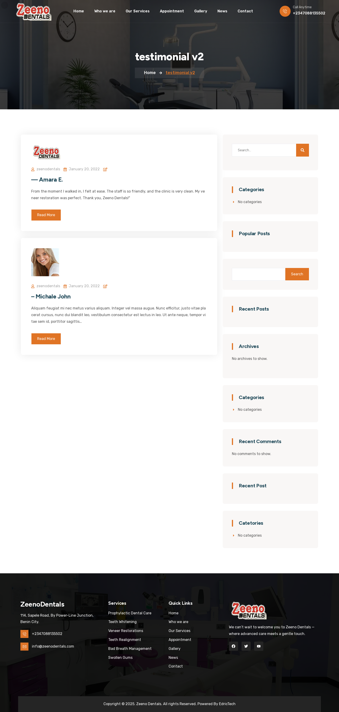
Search (297, 274)
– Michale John (51, 296)
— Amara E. (47, 179)
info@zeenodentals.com (53, 646)
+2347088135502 (309, 13)
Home (150, 72)
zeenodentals (48, 169)
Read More (46, 215)
